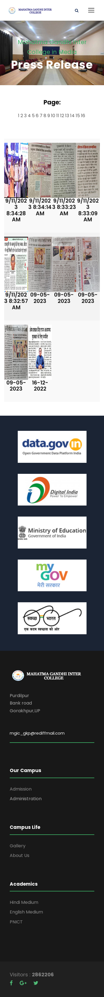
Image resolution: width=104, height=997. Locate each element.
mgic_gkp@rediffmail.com (37, 733)
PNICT (16, 922)
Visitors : (21, 974)
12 (62, 115)
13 (67, 115)
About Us (19, 855)
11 (58, 115)
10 (53, 115)
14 (73, 115)
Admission (21, 789)
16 (83, 115)
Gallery (18, 846)
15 (78, 115)
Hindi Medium (24, 902)
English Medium (26, 912)
